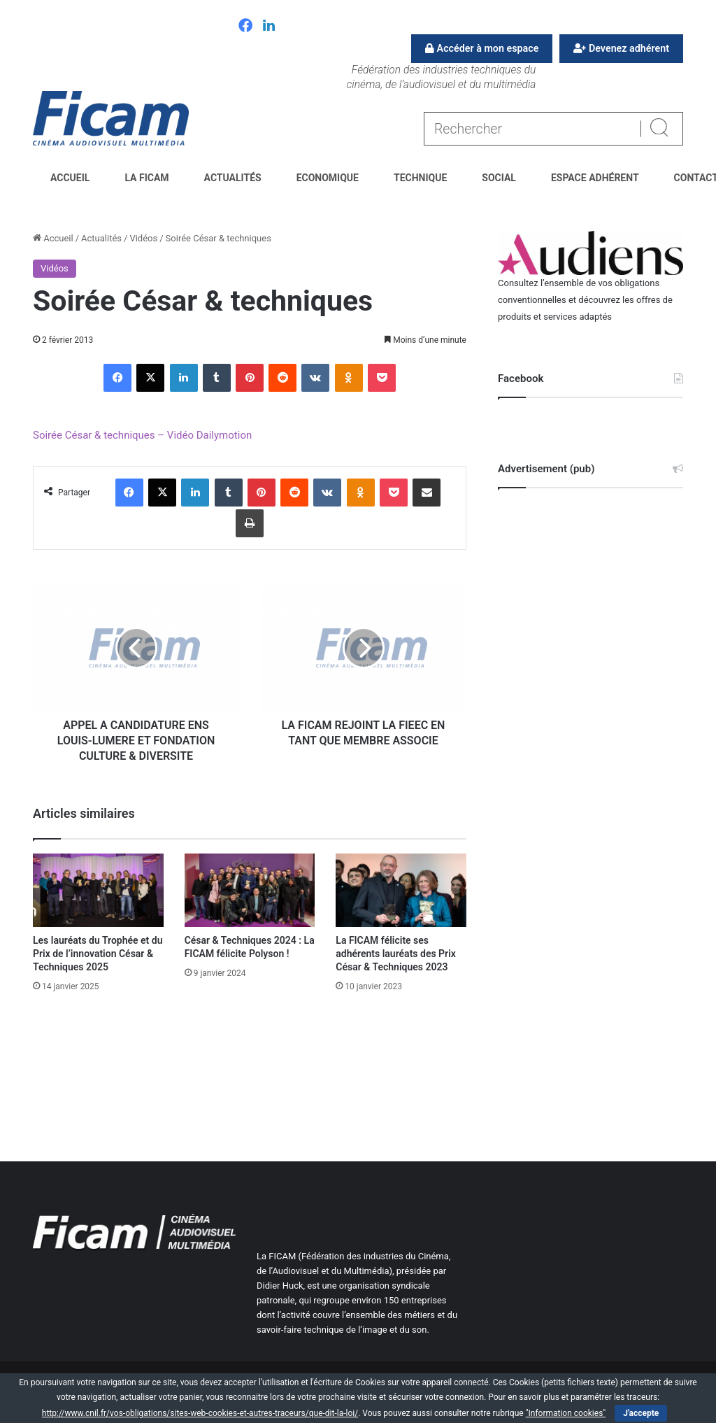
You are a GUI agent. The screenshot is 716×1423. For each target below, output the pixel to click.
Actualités (233, 177)
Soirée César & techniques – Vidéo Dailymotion (142, 435)
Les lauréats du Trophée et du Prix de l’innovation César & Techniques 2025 (97, 953)
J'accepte (641, 1413)
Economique (327, 177)
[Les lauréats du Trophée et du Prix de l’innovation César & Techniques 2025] (98, 890)
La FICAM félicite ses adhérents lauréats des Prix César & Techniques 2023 (396, 953)
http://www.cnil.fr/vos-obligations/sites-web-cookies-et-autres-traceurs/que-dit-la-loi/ (200, 1413)
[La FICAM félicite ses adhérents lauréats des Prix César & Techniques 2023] (401, 890)
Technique (420, 177)
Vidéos (143, 238)
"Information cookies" (566, 1413)
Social (499, 177)
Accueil (70, 177)
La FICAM (146, 177)
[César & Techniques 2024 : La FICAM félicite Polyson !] (250, 890)
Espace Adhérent (595, 177)
